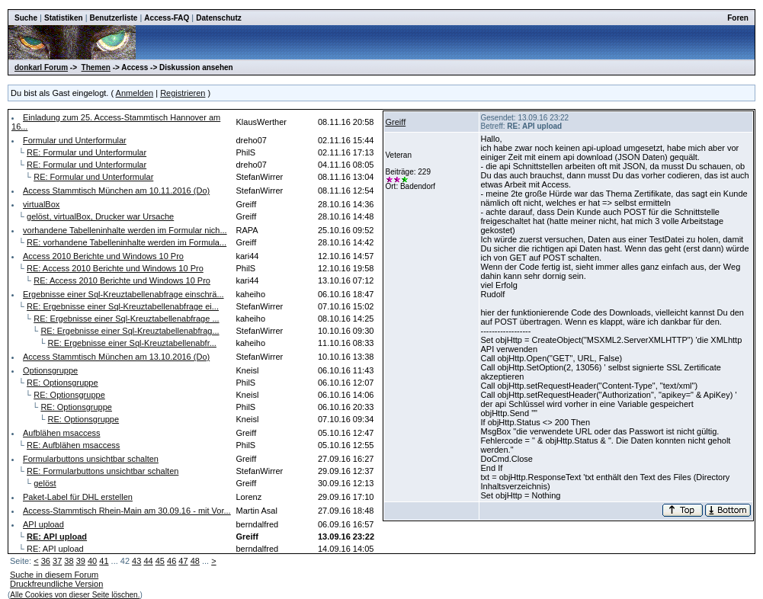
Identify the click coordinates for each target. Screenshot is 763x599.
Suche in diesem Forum (54, 574)
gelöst (45, 483)
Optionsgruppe (50, 370)
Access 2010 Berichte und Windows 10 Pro (103, 256)
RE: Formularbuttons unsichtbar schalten (102, 471)
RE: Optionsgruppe (62, 382)
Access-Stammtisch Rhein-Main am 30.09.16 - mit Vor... (127, 510)
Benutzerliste (114, 18)
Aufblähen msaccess (62, 432)
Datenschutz (218, 18)
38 (68, 560)
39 (80, 560)
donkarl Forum (41, 67)
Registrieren (182, 93)
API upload (43, 524)
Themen (96, 67)
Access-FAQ (166, 18)
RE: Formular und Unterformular (86, 152)
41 (103, 560)
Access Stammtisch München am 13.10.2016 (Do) (116, 356)
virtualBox (41, 204)
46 (171, 560)
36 (45, 560)
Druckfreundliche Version (56, 583)
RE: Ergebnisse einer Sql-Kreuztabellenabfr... (132, 343)
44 (147, 560)
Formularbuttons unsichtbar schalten (91, 458)
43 (136, 560)
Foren (738, 18)
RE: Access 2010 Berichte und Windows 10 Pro (115, 268)
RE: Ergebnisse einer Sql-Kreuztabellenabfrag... (129, 330)
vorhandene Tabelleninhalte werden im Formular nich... (125, 230)
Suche (25, 18)
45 (160, 560)
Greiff (396, 122)
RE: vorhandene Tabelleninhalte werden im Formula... (126, 242)
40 (92, 560)
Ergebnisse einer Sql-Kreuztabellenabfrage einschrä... (123, 294)
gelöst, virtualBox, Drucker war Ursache (100, 216)
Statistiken (63, 18)
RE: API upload (55, 548)
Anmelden (135, 93)
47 (183, 560)
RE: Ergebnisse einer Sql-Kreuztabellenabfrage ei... (123, 306)
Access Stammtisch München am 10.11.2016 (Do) (116, 190)
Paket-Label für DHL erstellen (78, 496)
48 (195, 560)
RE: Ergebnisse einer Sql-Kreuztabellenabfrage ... (126, 318)
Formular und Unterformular (75, 140)
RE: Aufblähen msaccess (73, 445)
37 (57, 560)
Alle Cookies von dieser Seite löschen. (74, 595)
